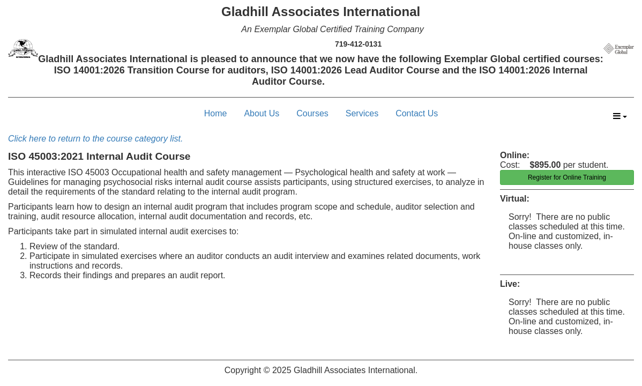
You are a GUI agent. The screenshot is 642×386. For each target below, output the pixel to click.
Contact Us (416, 113)
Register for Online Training (567, 177)
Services (362, 113)
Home (215, 113)
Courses (312, 113)
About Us (261, 113)
